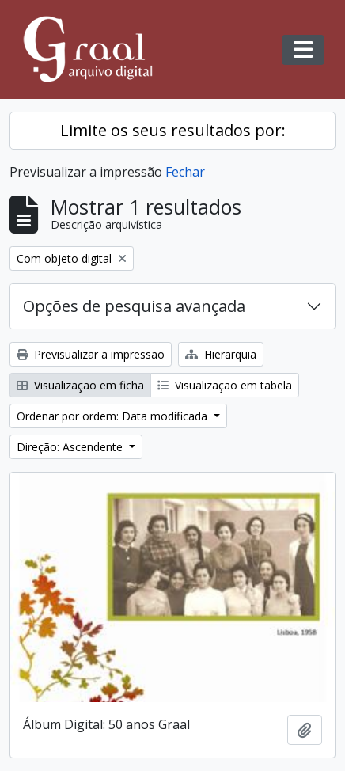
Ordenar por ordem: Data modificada (113, 415)
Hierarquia (220, 354)
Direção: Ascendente (71, 446)
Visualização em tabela (224, 385)
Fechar (185, 171)
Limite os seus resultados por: (173, 130)
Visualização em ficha (80, 385)
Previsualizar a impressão (91, 354)
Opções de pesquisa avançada (134, 306)
